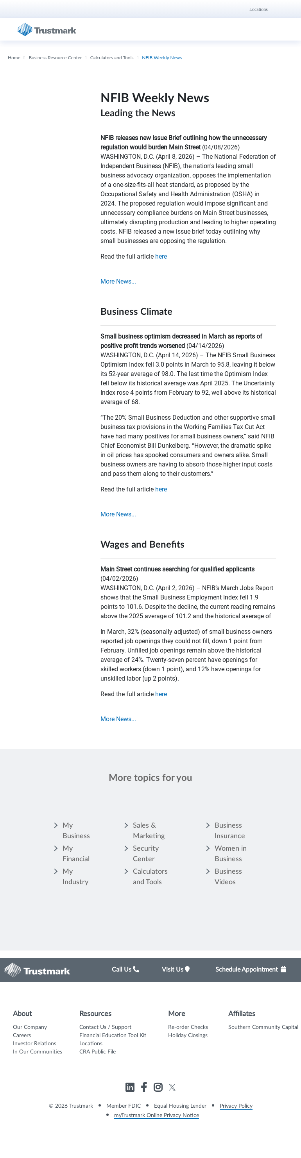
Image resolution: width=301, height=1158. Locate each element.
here (161, 256)
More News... (118, 281)
